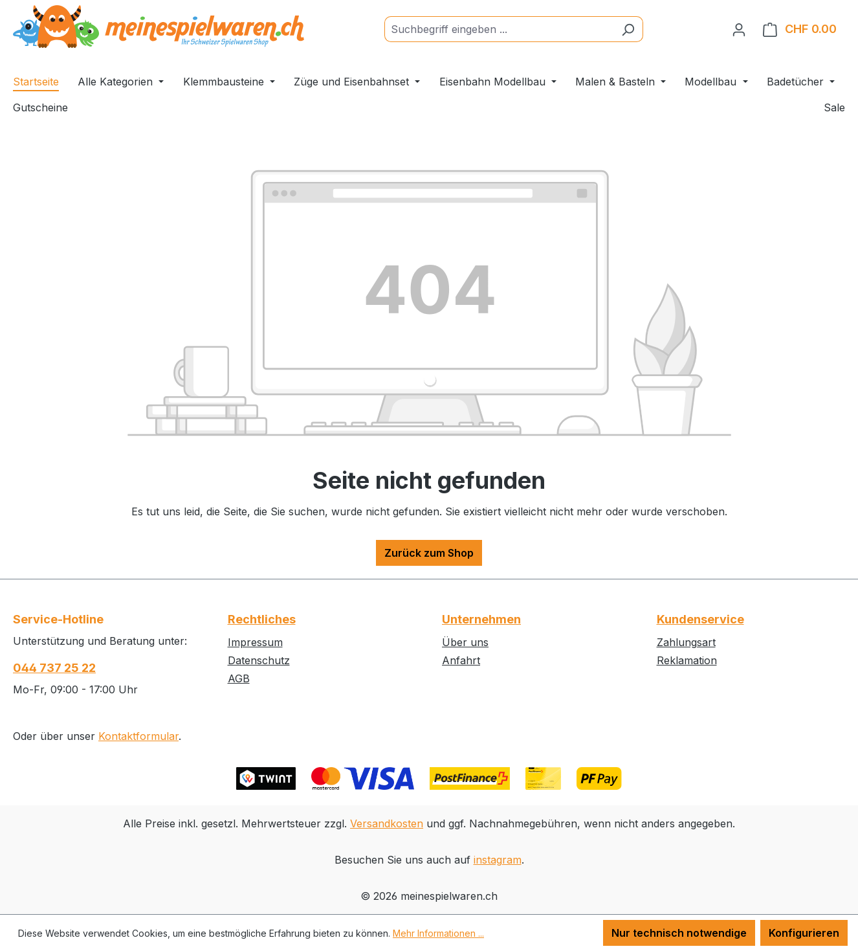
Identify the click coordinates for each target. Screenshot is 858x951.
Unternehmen (481, 619)
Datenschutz (259, 660)
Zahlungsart (686, 642)
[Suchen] (628, 29)
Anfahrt (461, 660)
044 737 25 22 (54, 668)
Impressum (255, 642)
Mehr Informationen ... (438, 933)
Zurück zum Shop (429, 552)
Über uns (465, 642)
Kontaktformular (138, 736)
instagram (498, 859)
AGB (239, 678)
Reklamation (687, 660)
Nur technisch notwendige (679, 932)
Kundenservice (700, 619)
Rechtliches (262, 619)
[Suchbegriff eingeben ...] (498, 29)
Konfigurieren (804, 932)
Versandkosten (386, 823)
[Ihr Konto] (738, 29)
